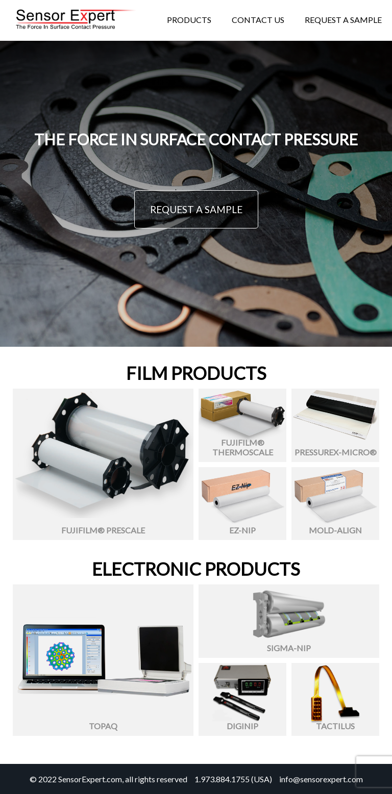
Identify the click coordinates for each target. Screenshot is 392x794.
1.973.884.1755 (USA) (233, 779)
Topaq (103, 726)
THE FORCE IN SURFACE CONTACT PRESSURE (196, 139)
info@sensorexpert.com (321, 779)
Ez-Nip (242, 530)
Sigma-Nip (289, 648)
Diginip (242, 726)
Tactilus (335, 726)
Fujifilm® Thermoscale (242, 447)
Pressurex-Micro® (336, 452)
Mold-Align (335, 530)
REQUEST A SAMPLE (196, 209)
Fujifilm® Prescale (103, 530)
